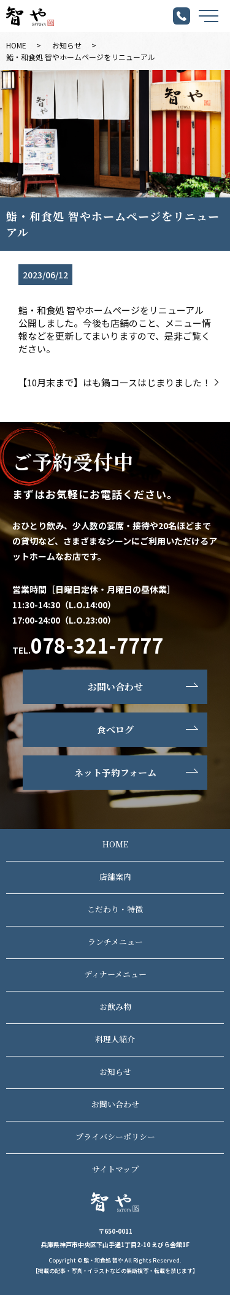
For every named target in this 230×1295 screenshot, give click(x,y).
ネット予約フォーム (115, 772)
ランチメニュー (115, 941)
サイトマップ (115, 1169)
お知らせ (67, 45)
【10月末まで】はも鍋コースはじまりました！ (114, 382)
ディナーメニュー (115, 974)
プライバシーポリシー (115, 1136)
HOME (16, 45)
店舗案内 (115, 876)
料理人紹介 (115, 1039)
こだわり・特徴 (115, 909)
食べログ (115, 729)
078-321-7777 (97, 645)
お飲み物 (115, 1006)
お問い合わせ (115, 686)
